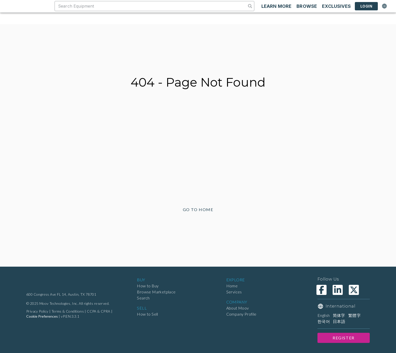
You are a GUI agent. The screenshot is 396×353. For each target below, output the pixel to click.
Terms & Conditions (69, 311)
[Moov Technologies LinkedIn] (338, 290)
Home (231, 286)
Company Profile (242, 314)
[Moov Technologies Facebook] (321, 290)
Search (143, 298)
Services (234, 292)
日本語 (339, 321)
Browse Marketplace (156, 292)
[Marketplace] (28, 6)
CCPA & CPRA (100, 311)
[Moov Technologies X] (354, 290)
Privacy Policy (38, 311)
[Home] (48, 283)
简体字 (340, 315)
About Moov (237, 308)
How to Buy (148, 286)
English (324, 315)
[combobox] (150, 6)
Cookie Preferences (41, 316)
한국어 (323, 321)
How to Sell (147, 314)
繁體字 (356, 315)
